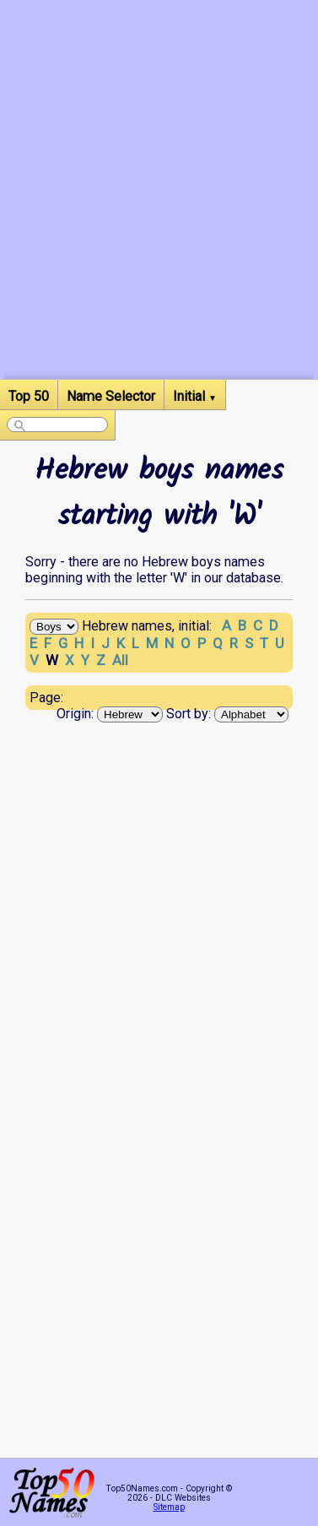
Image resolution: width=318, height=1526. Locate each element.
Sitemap (169, 1507)
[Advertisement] (159, 220)
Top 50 (28, 396)
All (120, 660)
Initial (195, 396)
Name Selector (111, 396)
